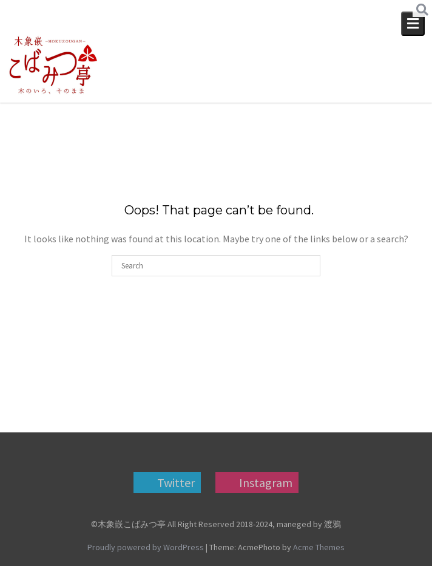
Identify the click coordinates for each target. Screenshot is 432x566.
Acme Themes (319, 547)
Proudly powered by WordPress (145, 547)
